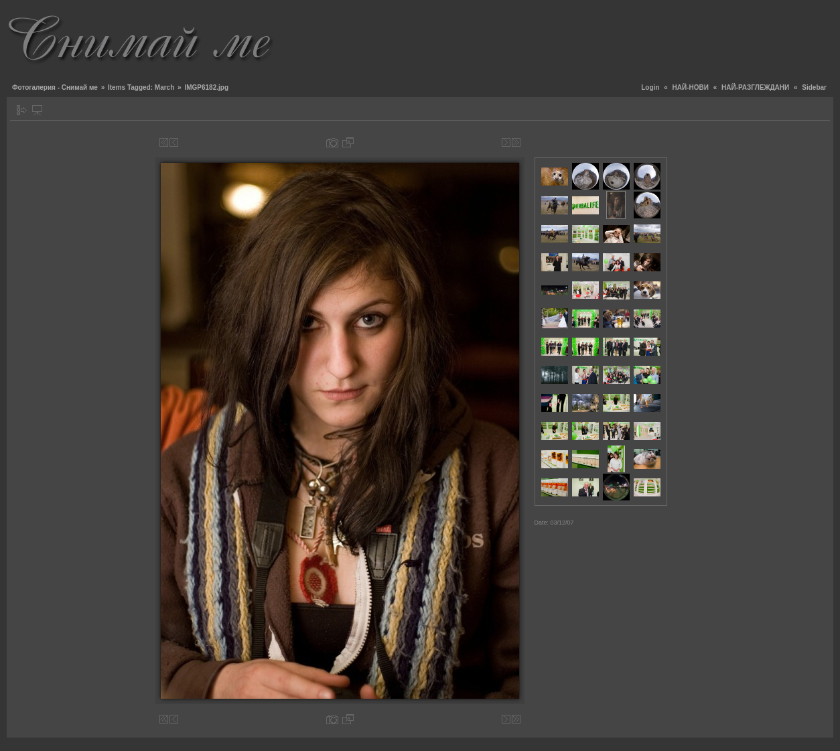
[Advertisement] (589, 37)
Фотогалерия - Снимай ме (55, 87)
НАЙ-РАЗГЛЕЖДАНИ (755, 87)
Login (650, 87)
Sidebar (814, 87)
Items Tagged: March (141, 87)
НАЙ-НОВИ (691, 87)
